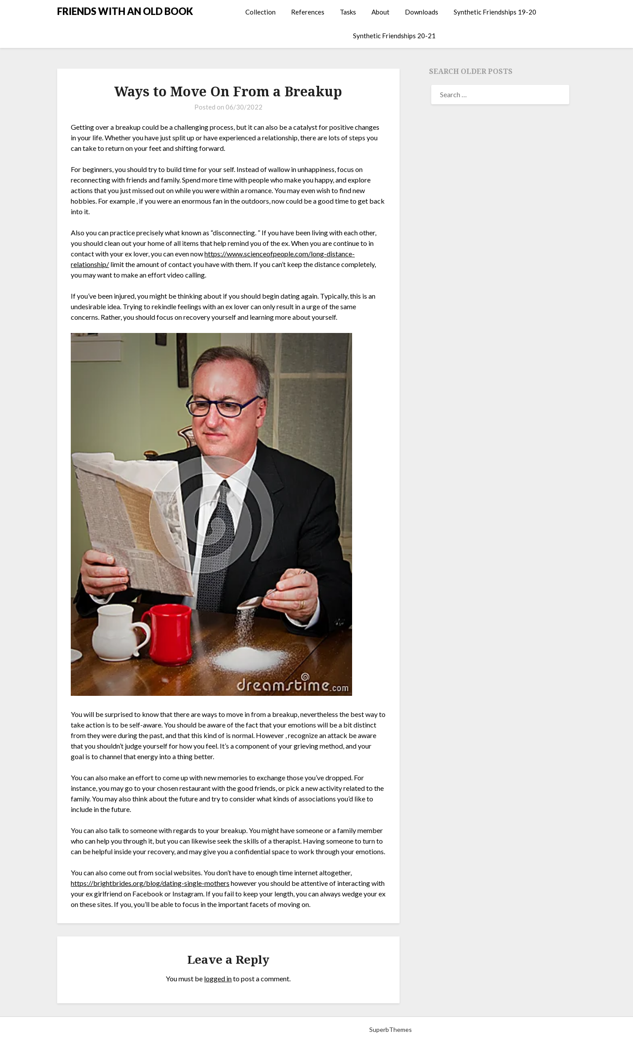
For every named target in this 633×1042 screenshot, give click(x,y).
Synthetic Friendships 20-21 (394, 36)
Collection (260, 12)
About (380, 12)
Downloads (421, 12)
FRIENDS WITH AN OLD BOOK (125, 11)
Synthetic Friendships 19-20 (495, 12)
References (307, 12)
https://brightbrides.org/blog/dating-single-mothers (150, 883)
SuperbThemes (390, 1029)
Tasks (348, 12)
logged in (218, 978)
